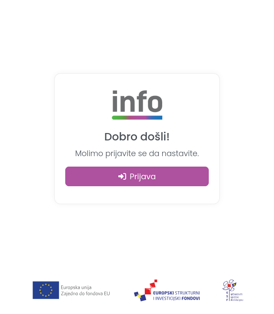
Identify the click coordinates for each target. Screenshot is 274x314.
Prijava (137, 176)
